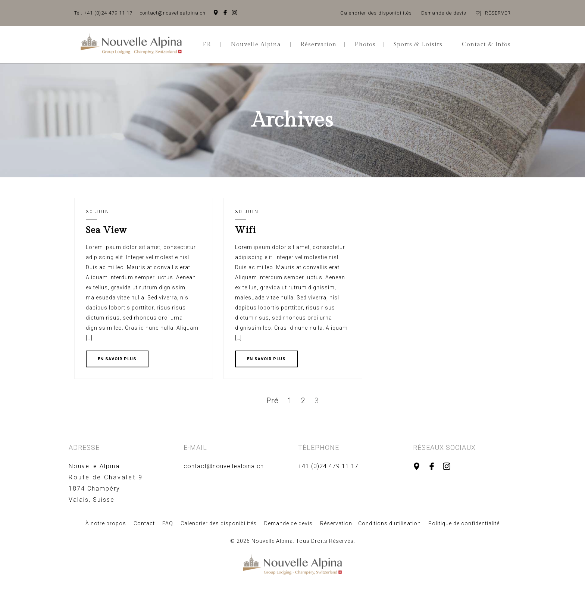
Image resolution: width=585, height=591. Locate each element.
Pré (272, 400)
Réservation (318, 44)
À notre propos (105, 523)
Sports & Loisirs (418, 44)
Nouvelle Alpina (256, 44)
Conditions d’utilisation (389, 523)
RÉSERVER (498, 13)
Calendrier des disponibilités (376, 13)
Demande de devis (443, 13)
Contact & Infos (486, 44)
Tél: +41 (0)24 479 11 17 (103, 13)
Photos (365, 44)
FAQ (167, 523)
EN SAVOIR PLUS (117, 359)
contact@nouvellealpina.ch (173, 13)
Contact (144, 523)
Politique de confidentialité (464, 523)
